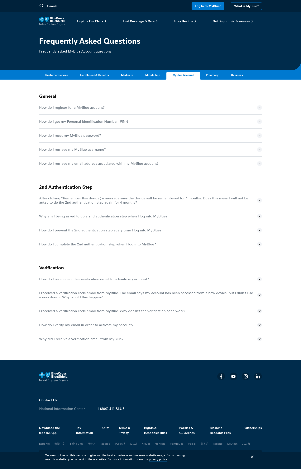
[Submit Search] (41, 6)
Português (176, 443)
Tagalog (105, 443)
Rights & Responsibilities (155, 430)
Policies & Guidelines (187, 430)
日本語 (204, 443)
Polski (192, 443)
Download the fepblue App (49, 430)
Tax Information (84, 430)
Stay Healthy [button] (186, 21)
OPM (105, 428)
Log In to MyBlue (208, 6)
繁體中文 (59, 443)
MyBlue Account (183, 75)
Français (160, 443)
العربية (133, 443)
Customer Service (56, 75)
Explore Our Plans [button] (92, 21)
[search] (65, 6)
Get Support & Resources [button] (233, 21)
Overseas (237, 75)
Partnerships (253, 428)
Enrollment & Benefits (94, 75)
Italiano (218, 443)
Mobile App (152, 75)
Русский (120, 443)
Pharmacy (212, 75)
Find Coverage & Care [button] (141, 21)
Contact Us (48, 400)
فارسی (246, 443)
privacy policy (158, 459)
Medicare (127, 75)
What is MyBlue (246, 6)
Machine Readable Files (220, 430)
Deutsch (232, 443)
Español (44, 443)
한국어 (91, 443)
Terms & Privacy (124, 430)
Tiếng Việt (76, 443)
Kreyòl (146, 443)
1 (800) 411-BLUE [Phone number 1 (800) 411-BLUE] (111, 409)
